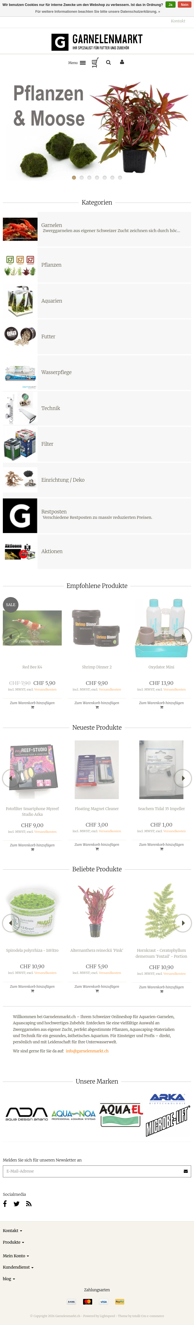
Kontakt (178, 21)
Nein (184, 5)
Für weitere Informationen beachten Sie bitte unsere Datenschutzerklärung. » (97, 12)
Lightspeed (107, 1316)
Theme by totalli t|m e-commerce (141, 1316)
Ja (170, 5)
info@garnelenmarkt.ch (87, 1051)
